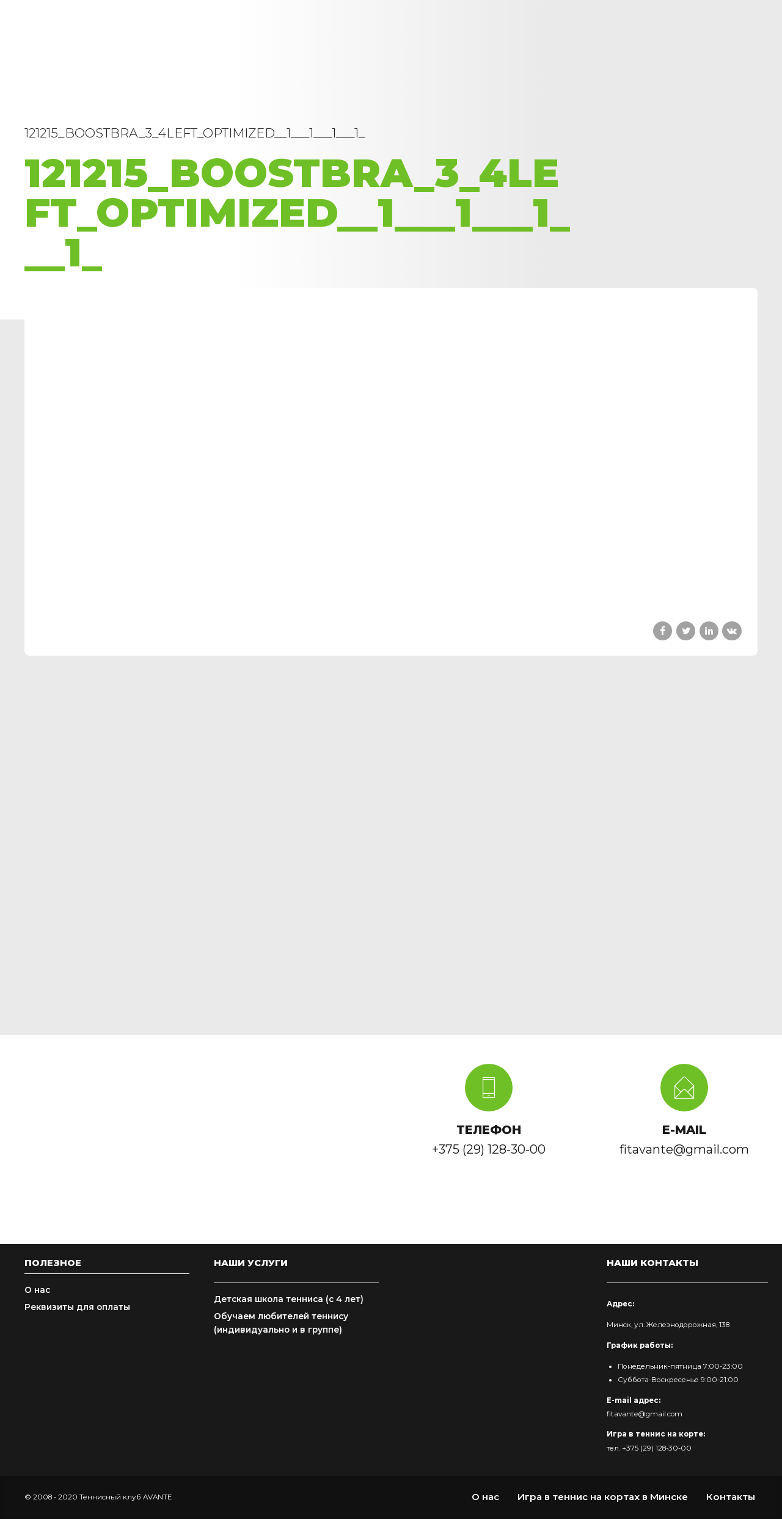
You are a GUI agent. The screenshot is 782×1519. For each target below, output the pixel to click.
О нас (37, 1290)
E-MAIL (684, 1129)
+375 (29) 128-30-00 (657, 1448)
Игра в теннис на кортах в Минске (602, 1497)
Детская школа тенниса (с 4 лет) (289, 1299)
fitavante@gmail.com (644, 1414)
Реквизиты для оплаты (77, 1307)
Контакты (730, 1497)
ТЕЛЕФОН (488, 1129)
